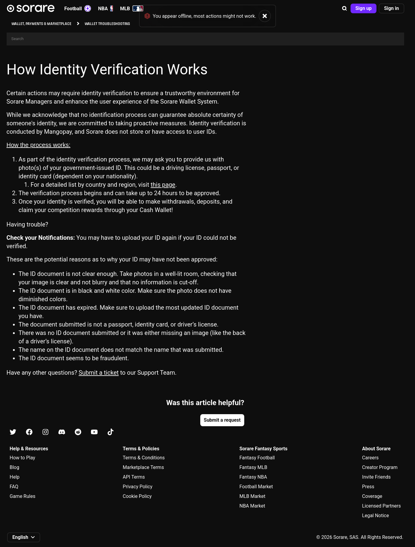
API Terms (134, 477)
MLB (131, 8)
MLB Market (252, 496)
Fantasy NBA (253, 477)
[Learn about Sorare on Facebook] (29, 432)
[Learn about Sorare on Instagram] (45, 432)
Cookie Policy (137, 496)
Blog (14, 467)
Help (15, 477)
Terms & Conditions (144, 458)
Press (368, 486)
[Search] (205, 39)
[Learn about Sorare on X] (13, 432)
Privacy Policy (138, 486)
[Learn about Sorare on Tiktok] (110, 432)
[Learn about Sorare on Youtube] (94, 432)
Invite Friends (376, 477)
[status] (207, 13)
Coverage (372, 496)
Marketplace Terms (143, 467)
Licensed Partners (381, 506)
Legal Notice (375, 515)
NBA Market (252, 506)
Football (77, 8)
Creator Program (380, 467)
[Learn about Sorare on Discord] (61, 432)
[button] (345, 8)
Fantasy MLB (253, 467)
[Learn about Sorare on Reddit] (78, 432)
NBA (105, 8)
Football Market (256, 486)
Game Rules (22, 496)
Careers (370, 458)
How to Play (22, 458)
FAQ (14, 486)
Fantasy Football (257, 458)
